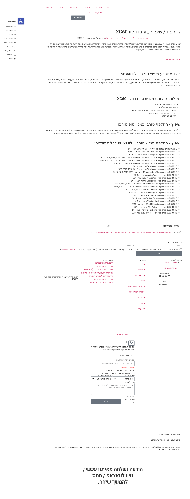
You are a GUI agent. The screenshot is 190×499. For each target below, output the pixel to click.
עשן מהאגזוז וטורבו (86, 263)
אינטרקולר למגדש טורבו (83, 282)
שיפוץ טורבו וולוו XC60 (82, 232)
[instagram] (55, 286)
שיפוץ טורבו (54, 7)
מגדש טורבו (69, 7)
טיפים (42, 7)
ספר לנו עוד (112, 382)
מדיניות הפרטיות (51, 249)
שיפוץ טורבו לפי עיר (119, 292)
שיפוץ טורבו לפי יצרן (119, 286)
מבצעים (32, 7)
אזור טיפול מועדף (87, 375)
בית (91, 7)
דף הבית (126, 38)
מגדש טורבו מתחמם (85, 279)
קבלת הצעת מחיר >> (154, 59)
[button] (3, 21)
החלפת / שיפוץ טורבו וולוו (97, 38)
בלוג (91, 13)
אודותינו (81, 7)
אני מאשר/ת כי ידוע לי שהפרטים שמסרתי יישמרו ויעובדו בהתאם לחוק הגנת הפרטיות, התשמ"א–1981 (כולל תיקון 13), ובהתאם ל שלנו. (101, 249)
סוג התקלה (112, 375)
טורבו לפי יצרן (116, 38)
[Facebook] (55, 284)
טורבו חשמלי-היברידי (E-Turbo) (81, 269)
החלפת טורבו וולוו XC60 (145, 232)
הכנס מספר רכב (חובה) (107, 360)
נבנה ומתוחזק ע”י (95, 334)
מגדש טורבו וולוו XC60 (109, 232)
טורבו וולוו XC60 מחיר (127, 232)
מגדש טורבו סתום (87, 266)
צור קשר (80, 13)
